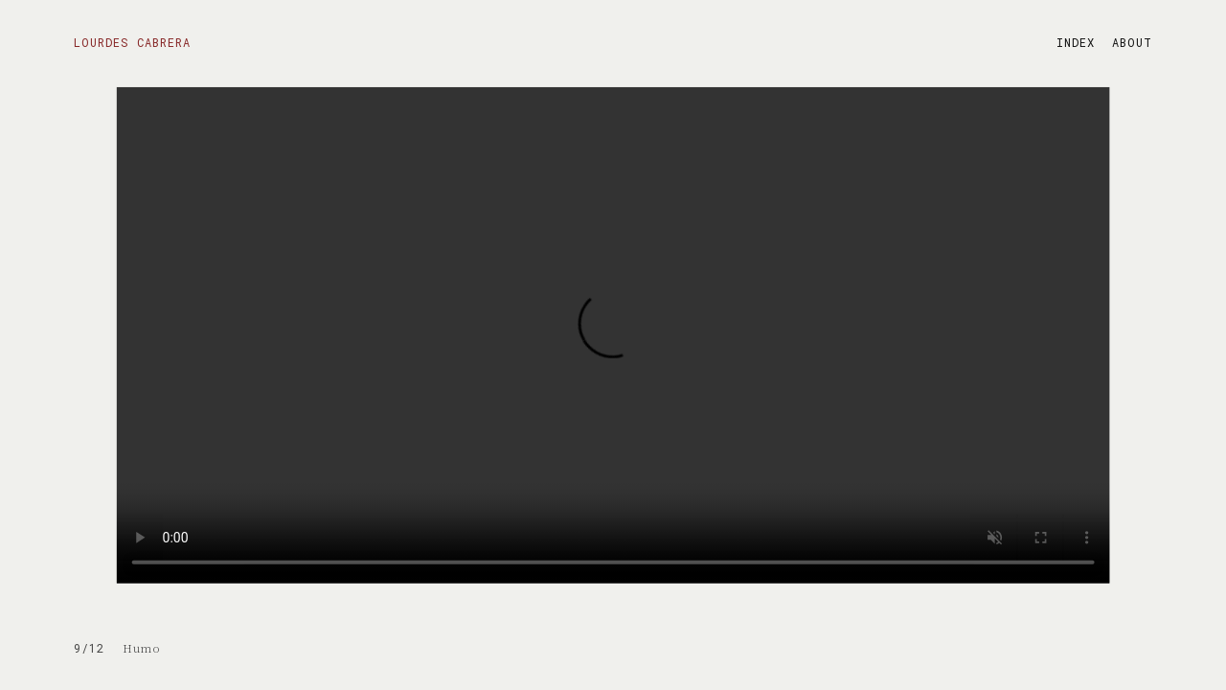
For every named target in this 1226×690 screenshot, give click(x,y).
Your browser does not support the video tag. (613, 335)
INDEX (1075, 42)
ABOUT (1132, 42)
